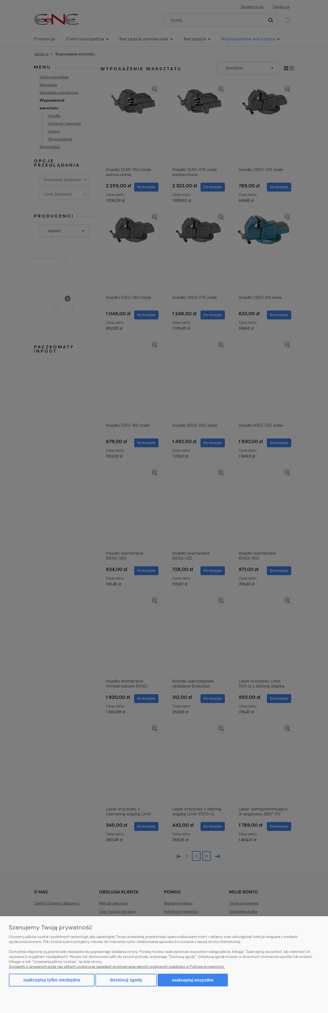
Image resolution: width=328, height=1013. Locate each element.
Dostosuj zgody (126, 980)
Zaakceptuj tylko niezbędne (51, 980)
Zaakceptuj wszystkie (193, 980)
